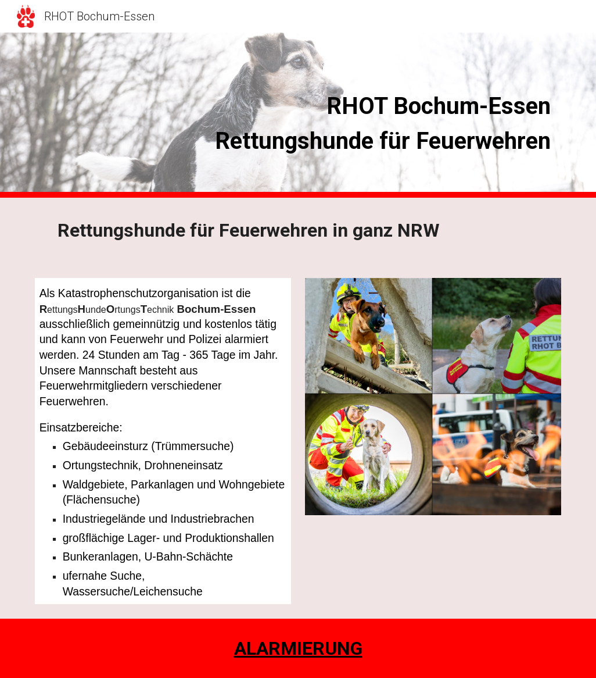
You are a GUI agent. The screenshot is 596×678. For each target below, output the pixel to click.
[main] (343, 115)
